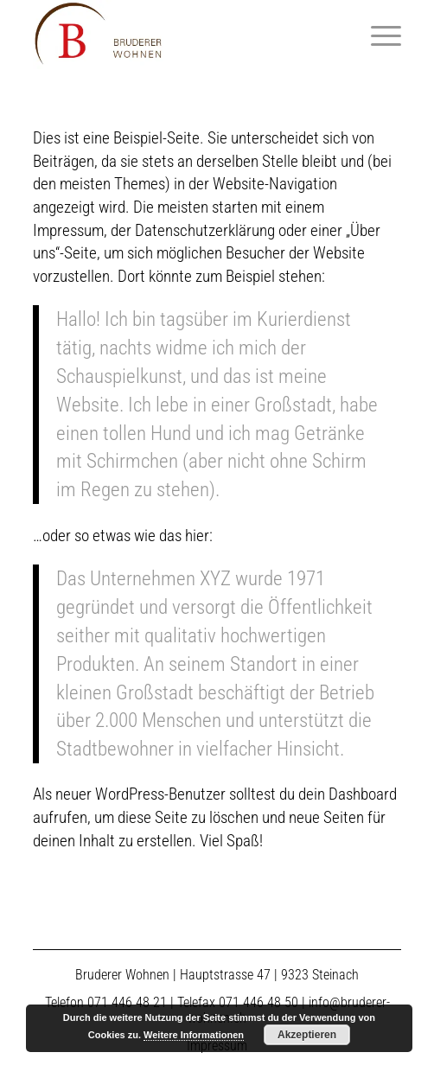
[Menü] (377, 34)
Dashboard (363, 794)
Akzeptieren (307, 1035)
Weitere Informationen (194, 1035)
